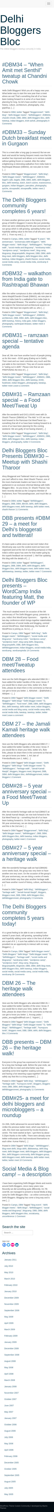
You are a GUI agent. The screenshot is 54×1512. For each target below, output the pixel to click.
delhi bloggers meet (11, 506)
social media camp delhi (39, 709)
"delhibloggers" (34, 115)
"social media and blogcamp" (21, 247)
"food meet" (22, 704)
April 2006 (8, 1450)
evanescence (45, 183)
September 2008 (11, 1355)
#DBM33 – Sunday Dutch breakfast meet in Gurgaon (26, 138)
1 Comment (16, 777)
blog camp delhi (26, 642)
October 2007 (10, 1399)
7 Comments (46, 571)
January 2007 (10, 1418)
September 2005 (11, 1475)
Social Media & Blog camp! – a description (26, 1171)
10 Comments (26, 1160)
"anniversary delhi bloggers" (26, 242)
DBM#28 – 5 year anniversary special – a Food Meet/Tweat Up (26, 794)
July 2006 (8, 1437)
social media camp (10, 262)
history (18, 321)
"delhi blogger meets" (17, 115)
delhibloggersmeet (10, 647)
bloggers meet (25, 771)
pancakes (29, 185)
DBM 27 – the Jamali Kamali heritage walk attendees (26, 729)
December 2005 (11, 1462)
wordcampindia (19, 650)
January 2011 (10, 1260)
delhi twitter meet (41, 506)
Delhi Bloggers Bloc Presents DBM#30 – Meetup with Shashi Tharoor (25, 459)
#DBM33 (41, 177)
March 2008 (9, 1380)
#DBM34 (46, 115)
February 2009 (10, 1336)
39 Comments (18, 974)
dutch (22, 183)
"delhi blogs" (22, 244)
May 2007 (8, 1412)
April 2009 (8, 1323)
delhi (34, 180)
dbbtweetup (33, 1148)
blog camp (41, 250)
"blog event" (36, 1205)
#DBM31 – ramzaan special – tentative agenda (25, 341)
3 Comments (34, 442)
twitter (19, 112)
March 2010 (9, 1279)
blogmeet (30, 253)
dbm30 (25, 504)
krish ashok (30, 121)
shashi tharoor (31, 259)
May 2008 (8, 1367)
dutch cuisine (32, 183)
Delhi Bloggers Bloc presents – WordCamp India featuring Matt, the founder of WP (24, 591)
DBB (19, 118)
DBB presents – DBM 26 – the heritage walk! (26, 1047)
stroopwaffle (26, 188)
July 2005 (8, 1488)
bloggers (6, 504)
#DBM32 (41, 315)
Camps (14, 239)
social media (44, 259)
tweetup (18, 571)
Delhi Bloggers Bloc (20, 30)
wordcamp (42, 262)
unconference (8, 1216)
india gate (26, 321)
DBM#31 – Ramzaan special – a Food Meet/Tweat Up (26, 400)
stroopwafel (14, 188)
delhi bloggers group (40, 1154)
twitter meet (38, 188)
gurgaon (6, 185)
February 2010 (10, 1285)
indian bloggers (17, 121)
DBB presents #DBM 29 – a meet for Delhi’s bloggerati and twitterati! (26, 526)
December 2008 (11, 1348)
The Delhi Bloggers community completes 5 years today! (24, 915)
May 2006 (8, 1443)
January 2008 (10, 1386)
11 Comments (22, 509)
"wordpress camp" (10, 250)
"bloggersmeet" (36, 112)
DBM (13, 112)
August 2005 (10, 1481)
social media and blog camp (14, 709)
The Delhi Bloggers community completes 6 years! (24, 205)
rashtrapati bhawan (23, 324)
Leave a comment (21, 386)
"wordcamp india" (43, 247)
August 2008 (10, 1361)
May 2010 (8, 1272)
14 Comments (33, 650)
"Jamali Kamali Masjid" (27, 892)
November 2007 (11, 1393)
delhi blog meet (43, 966)
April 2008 (8, 1374)
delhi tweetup (13, 183)
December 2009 (11, 1298)
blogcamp (6, 253)
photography (42, 121)
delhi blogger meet (16, 1151)
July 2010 (8, 1266)
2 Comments (37, 898)
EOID (41, 380)
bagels (17, 180)
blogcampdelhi (18, 253)
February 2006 (10, 1456)
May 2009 (8, 1317)
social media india (28, 262)
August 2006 (10, 1431)
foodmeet (6, 383)
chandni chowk (9, 118)
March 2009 (9, 1329)
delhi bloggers (18, 256)
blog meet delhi (9, 1148)
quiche (5, 188)
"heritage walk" (23, 768)
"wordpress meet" (27, 250)
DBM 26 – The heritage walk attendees (18, 988)
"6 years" (41, 239)
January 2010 (10, 1291)
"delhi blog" (43, 174)
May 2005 (8, 1494)
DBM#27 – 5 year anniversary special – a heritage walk (26, 853)
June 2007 (9, 1405)
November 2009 (11, 1304)
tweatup (42, 383)
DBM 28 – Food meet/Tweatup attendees (20, 664)
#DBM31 (41, 377)
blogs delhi (22, 1148)
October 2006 (10, 1424)
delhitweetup (8, 571)
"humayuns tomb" (24, 1084)
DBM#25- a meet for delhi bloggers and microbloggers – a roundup (25, 1106)
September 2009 (11, 1310)
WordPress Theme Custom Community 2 (15, 1506)
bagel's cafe (7, 180)
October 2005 (10, 1469)
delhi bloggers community (18, 1154)
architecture (7, 318)
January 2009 (10, 1342)
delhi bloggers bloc (36, 118)
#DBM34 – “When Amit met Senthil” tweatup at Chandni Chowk (24, 73)
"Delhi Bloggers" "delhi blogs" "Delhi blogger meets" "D (26, 954)
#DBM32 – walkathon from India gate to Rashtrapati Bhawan (26, 279)
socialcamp (34, 1213)
